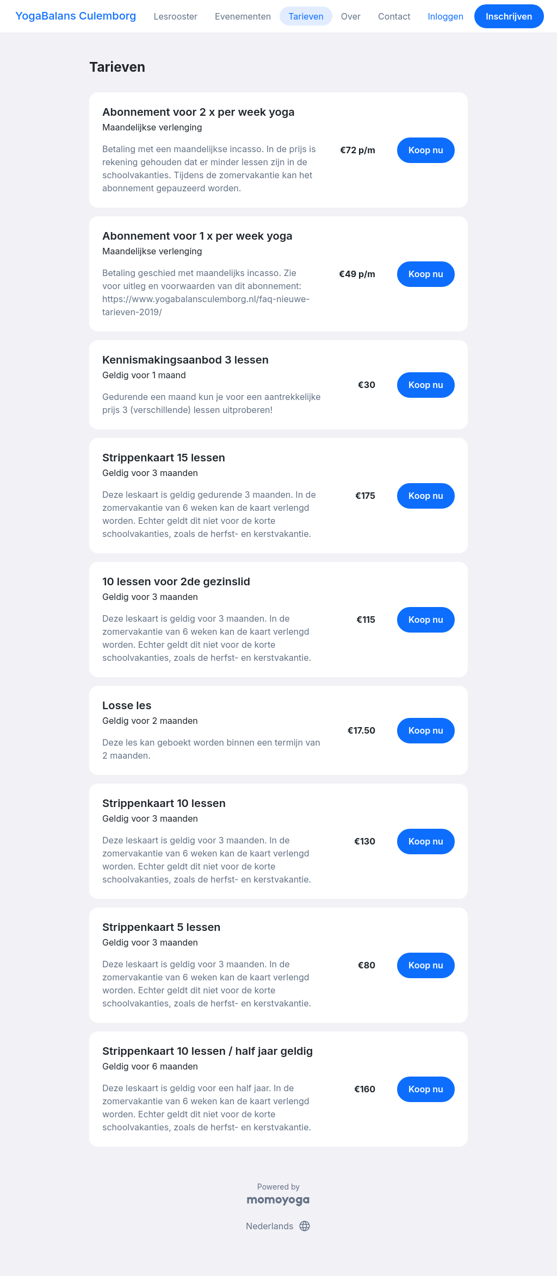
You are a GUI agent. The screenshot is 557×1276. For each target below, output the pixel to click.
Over (351, 16)
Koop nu (426, 150)
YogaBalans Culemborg (75, 15)
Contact (394, 16)
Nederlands (278, 1226)
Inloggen (446, 16)
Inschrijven (509, 16)
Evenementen (243, 16)
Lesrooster (175, 16)
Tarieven (306, 16)
